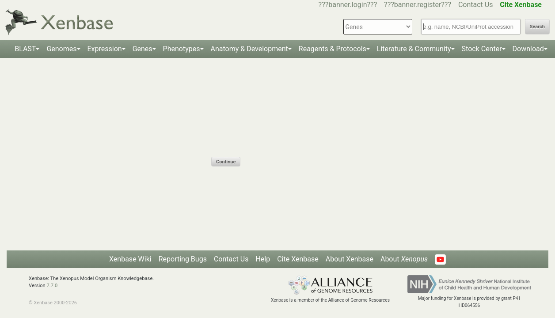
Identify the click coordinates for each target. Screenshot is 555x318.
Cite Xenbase (298, 259)
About (404, 259)
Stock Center (482, 49)
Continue (226, 162)
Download (528, 49)
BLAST (25, 49)
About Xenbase (349, 259)
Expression (104, 49)
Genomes (61, 49)
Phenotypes (181, 49)
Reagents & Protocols (332, 49)
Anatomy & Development (249, 49)
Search (537, 27)
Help (262, 259)
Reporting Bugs (183, 259)
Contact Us (475, 4)
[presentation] (278, 139)
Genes (142, 49)
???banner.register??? (417, 4)
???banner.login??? (348, 4)
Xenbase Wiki (130, 259)
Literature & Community (414, 49)
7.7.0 (52, 285)
